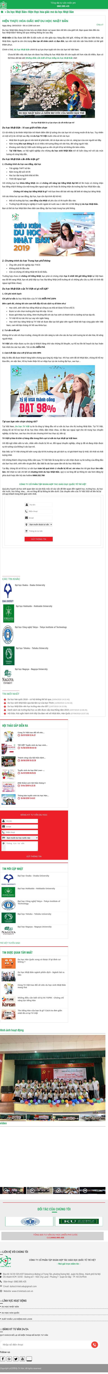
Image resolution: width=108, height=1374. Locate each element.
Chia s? (100, 25)
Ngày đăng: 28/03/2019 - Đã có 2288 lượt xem (21, 26)
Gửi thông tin (38, 539)
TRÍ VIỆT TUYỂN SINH (10, 945)
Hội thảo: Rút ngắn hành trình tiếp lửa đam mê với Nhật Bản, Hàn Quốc (48, 713)
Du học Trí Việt (22, 426)
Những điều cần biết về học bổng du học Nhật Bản (49, 58)
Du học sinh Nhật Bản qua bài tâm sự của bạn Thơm (40, 703)
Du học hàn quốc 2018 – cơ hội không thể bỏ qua (39, 699)
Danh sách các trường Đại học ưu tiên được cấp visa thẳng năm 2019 (47, 710)
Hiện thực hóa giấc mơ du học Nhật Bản (51, 12)
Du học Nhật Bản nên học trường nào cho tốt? (37, 706)
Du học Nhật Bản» (17, 12)
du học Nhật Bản (22, 49)
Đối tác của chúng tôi (54, 1211)
